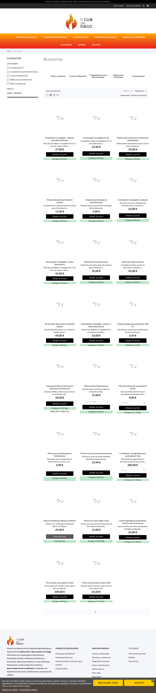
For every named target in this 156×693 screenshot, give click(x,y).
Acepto (139, 683)
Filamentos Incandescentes (96, 262)
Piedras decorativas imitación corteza (60, 201)
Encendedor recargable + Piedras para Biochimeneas (59, 138)
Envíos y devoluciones (100, 665)
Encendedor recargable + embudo (133, 200)
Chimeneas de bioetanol (55, 37)
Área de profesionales (100, 654)
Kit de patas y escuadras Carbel (59, 582)
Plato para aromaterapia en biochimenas (60, 454)
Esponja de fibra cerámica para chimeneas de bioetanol (59, 387)
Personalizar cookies (28, 690)
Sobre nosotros (98, 669)
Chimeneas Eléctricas (64, 657)
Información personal (137, 654)
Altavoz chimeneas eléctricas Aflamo (60, 520)
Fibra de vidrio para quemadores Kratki (133, 387)
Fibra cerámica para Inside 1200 (96, 582)
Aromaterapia (16, 68)
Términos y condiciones (101, 657)
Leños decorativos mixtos (133, 262)
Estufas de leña (61, 668)
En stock (96, 45)
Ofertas (82, 45)
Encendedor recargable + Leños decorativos (59, 263)
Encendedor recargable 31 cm (96, 137)
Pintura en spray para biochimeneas (96, 453)
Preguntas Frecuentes (100, 661)
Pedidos (132, 657)
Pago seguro (97, 677)
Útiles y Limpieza (18, 83)
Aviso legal (96, 673)
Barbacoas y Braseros (134, 37)
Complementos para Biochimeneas (25, 72)
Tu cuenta (133, 648)
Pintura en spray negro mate (96, 520)
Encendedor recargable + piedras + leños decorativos (96, 325)
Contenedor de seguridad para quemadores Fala (132, 454)
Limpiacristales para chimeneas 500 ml (132, 325)
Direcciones (133, 661)
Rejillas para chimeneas (21, 80)
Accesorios (66, 45)
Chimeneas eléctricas (26, 37)
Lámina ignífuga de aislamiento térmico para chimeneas (132, 521)
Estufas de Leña (80, 37)
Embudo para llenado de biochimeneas (96, 201)
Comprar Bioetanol (19, 76)
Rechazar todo (108, 683)
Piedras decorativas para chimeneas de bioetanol (132, 138)
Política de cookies (10, 690)
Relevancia (139, 91)
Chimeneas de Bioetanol (65, 654)
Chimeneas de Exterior (106, 37)
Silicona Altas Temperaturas (96, 386)
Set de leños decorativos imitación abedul (60, 325)
